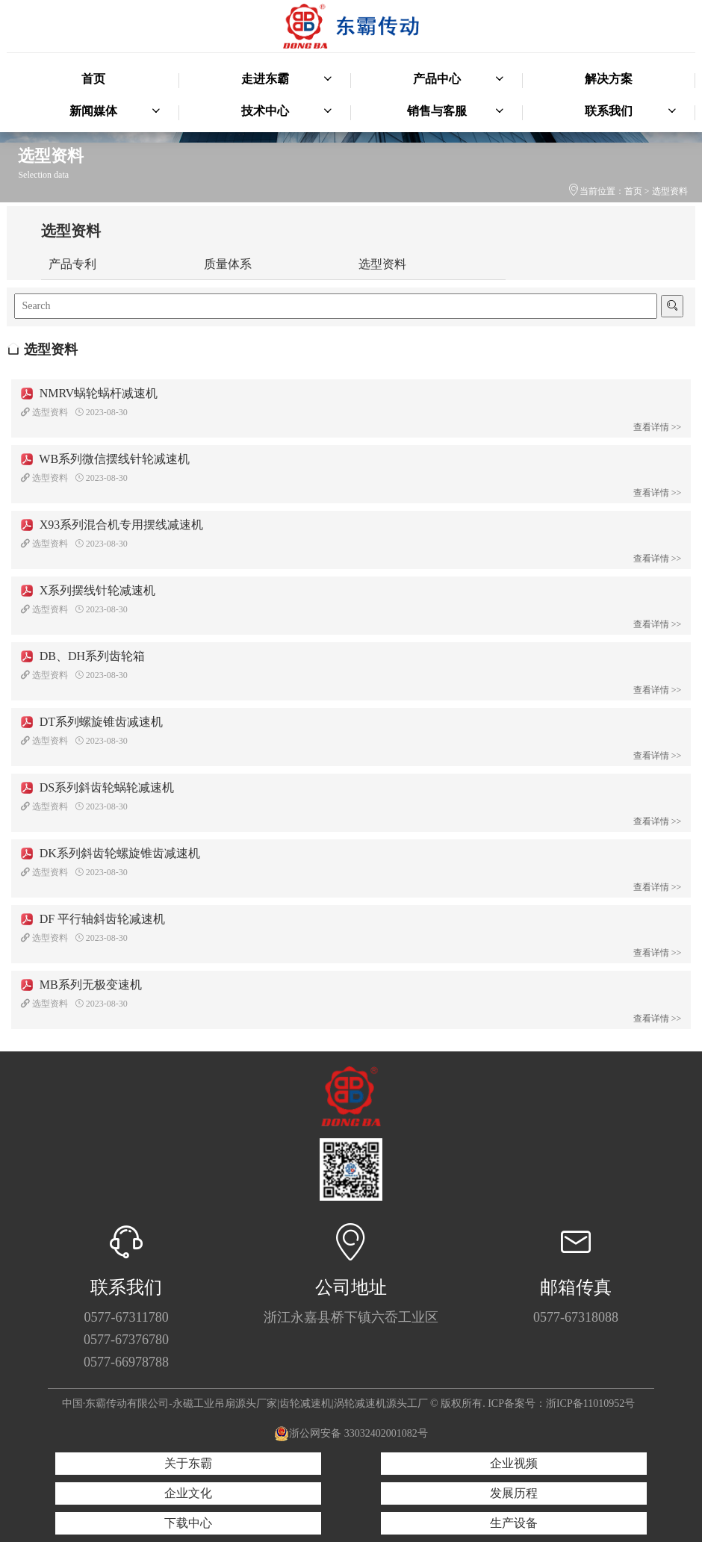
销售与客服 (455, 111)
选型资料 (670, 191)
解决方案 (609, 78)
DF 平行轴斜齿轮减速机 (93, 919)
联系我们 (630, 111)
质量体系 (228, 264)
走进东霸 (286, 79)
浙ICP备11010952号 (590, 1403)
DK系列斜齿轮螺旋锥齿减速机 (110, 853)
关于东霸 (188, 1463)
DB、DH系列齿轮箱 (83, 656)
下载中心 (188, 1523)
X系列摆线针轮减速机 (88, 590)
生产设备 (514, 1523)
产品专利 (72, 264)
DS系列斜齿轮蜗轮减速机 (97, 787)
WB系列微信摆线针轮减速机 (105, 459)
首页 (93, 78)
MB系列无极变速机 (81, 984)
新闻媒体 (115, 111)
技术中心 (286, 111)
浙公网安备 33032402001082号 (351, 1433)
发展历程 (514, 1493)
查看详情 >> (657, 427)
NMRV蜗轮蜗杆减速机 (89, 393)
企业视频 (514, 1463)
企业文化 (188, 1493)
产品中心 (458, 79)
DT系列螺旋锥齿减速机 (92, 721)
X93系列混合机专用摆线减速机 (112, 524)
